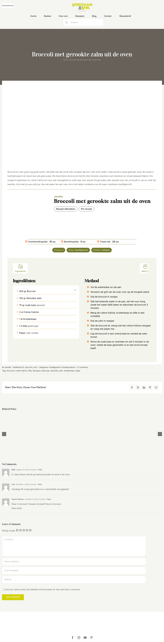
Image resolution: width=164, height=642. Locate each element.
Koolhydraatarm (69, 367)
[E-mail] (156, 387)
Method (145, 268)
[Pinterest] (150, 387)
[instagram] (78, 637)
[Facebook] (132, 387)
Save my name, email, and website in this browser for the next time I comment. (42, 589)
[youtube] (85, 637)
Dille (30, 370)
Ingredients (20, 268)
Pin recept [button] (86, 209)
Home (65, 59)
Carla (13, 469)
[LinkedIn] (144, 387)
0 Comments (82, 367)
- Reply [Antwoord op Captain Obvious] (48, 499)
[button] (75, 289)
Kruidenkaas (69, 370)
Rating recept (8, 531)
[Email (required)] (74, 570)
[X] (138, 387)
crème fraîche (21, 370)
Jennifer (8, 367)
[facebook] (72, 637)
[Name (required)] (74, 561)
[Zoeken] (67, 22)
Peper (77, 370)
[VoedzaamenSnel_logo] (82, 4)
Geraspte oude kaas (41, 370)
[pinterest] (91, 637)
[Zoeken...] (83, 22)
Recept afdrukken (65, 209)
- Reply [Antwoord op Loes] (39, 484)
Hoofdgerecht (55, 367)
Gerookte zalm (56, 370)
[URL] (74, 579)
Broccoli (10, 370)
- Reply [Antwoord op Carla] (39, 469)
